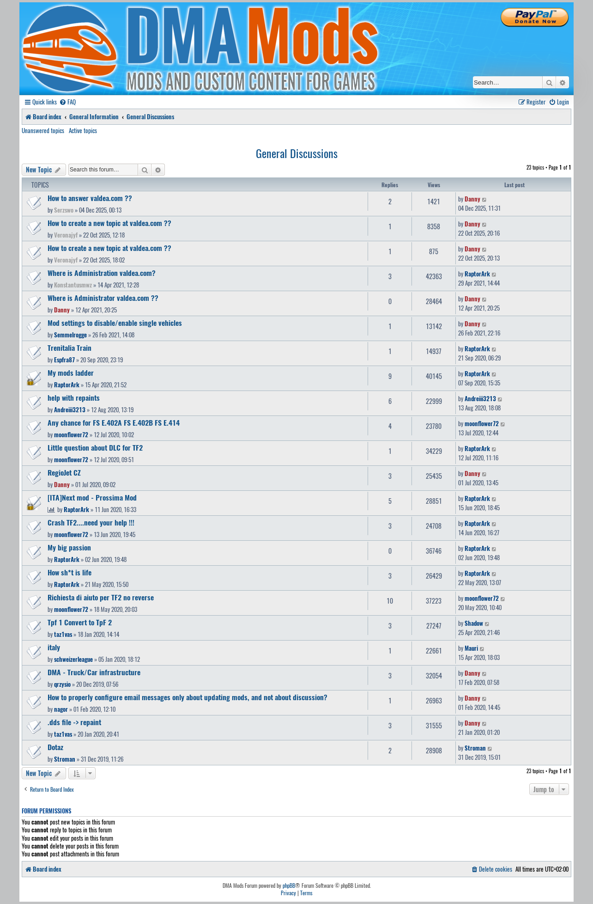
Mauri (471, 648)
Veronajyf (66, 234)
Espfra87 (64, 359)
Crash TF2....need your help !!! (91, 522)
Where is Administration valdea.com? (102, 272)
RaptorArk (477, 273)
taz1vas (63, 634)
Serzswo (63, 209)
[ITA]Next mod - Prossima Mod (92, 497)
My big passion (69, 547)
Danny (472, 198)
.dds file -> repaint (74, 721)
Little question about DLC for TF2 (95, 447)
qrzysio (62, 684)
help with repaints (74, 397)
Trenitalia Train (69, 347)
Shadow (474, 623)
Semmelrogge (70, 334)
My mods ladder (71, 372)
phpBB (289, 885)
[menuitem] (67, 102)
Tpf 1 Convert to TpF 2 (80, 622)
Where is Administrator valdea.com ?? (103, 297)
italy (54, 647)
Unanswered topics (43, 130)
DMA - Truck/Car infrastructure (94, 672)
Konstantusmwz (73, 284)
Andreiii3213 (69, 409)
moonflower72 (71, 434)
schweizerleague (73, 659)
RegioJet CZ (64, 472)
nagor (61, 709)
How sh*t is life (69, 572)
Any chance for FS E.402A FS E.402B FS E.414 (114, 422)
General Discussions (297, 153)
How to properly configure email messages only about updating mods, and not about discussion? (187, 696)
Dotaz (55, 746)
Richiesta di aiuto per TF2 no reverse (101, 597)
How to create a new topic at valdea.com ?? (109, 222)
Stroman (64, 759)
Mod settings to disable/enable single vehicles (115, 322)
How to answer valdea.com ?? (90, 197)
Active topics (83, 130)
